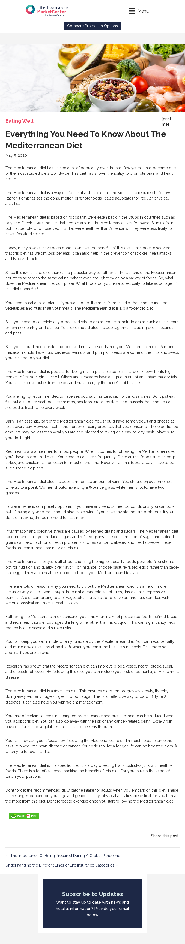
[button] (92, 26)
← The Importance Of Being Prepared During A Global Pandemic (62, 855)
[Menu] (139, 11)
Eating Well (19, 121)
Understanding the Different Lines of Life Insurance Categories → (62, 865)
